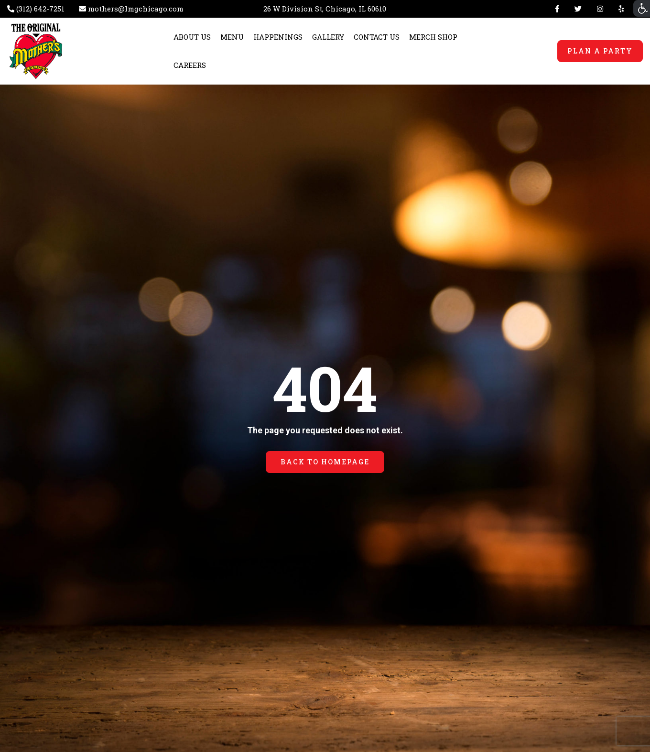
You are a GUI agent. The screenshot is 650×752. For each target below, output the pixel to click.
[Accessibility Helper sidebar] (641, 8)
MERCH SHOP (433, 37)
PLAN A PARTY (600, 50)
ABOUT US (192, 37)
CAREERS (189, 65)
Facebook (557, 8)
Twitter (578, 8)
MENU (232, 37)
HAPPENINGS (278, 37)
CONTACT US (377, 37)
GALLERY (328, 37)
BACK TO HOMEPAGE (325, 461)
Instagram (600, 8)
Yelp (619, 8)
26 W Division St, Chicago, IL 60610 (324, 8)
